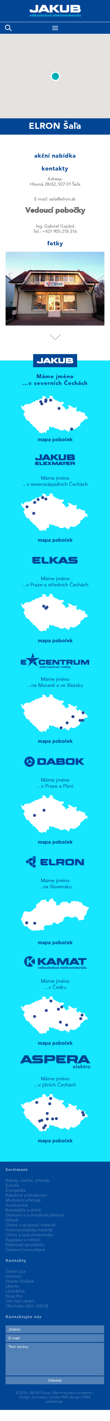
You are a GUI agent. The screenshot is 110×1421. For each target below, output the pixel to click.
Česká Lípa (16, 1271)
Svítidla (12, 1185)
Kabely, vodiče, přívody (27, 1181)
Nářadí (12, 1220)
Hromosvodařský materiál (29, 1230)
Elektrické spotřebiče (25, 1245)
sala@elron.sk (62, 199)
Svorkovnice (17, 1205)
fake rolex (10, 1418)
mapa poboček (55, 416)
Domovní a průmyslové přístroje (35, 1215)
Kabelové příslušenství (26, 1195)
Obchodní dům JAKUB (27, 1306)
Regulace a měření (23, 1240)
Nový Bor (14, 1296)
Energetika (16, 1190)
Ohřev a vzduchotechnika (29, 1235)
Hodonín (13, 1276)
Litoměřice (15, 1291)
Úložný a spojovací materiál (30, 1225)
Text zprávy (55, 1359)
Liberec (12, 1286)
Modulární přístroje (23, 1200)
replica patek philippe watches (32, 1412)
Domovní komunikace (25, 1250)
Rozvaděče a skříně (23, 1210)
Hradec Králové (20, 1281)
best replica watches (87, 1412)
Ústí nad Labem (20, 1301)
